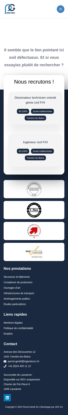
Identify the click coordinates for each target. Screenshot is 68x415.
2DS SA (59, 407)
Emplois (8, 333)
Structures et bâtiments (17, 276)
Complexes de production (18, 282)
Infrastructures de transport (19, 293)
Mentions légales (13, 322)
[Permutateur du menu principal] (60, 9)
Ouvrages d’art (12, 287)
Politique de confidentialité (18, 328)
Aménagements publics (17, 298)
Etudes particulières (15, 304)
